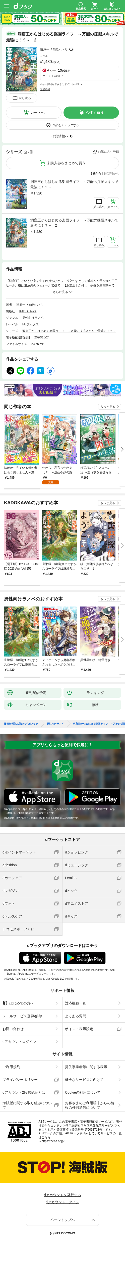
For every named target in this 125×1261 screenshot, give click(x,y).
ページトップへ (62, 1220)
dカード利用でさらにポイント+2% (59, 84)
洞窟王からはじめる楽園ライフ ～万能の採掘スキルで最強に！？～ (69, 331)
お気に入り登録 (108, 152)
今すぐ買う (95, 113)
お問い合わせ (13, 1029)
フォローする (71, 49)
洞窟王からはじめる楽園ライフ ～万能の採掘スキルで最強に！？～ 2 (74, 222)
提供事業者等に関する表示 (86, 1067)
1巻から (96, 173)
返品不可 (45, 89)
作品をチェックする (65, 125)
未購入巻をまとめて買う (66, 163)
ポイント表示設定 (79, 1029)
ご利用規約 (11, 1067)
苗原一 (44, 49)
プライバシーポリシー (20, 1080)
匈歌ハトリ (60, 49)
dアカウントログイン (19, 1042)
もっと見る (107, 407)
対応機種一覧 (75, 1003)
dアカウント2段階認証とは (24, 1092)
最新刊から (111, 173)
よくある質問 (75, 1016)
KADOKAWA (27, 311)
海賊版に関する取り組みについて (27, 1105)
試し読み (25, 98)
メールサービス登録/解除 (22, 1016)
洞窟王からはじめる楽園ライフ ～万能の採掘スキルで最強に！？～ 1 (74, 184)
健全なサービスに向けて (84, 1080)
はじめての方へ (18, 1003)
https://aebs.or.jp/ (52, 1141)
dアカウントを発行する (62, 1195)
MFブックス (30, 324)
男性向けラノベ (32, 318)
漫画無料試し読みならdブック (21, 724)
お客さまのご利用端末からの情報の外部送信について (89, 1105)
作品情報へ (60, 136)
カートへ (37, 113)
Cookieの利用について (83, 1092)
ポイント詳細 (51, 76)
